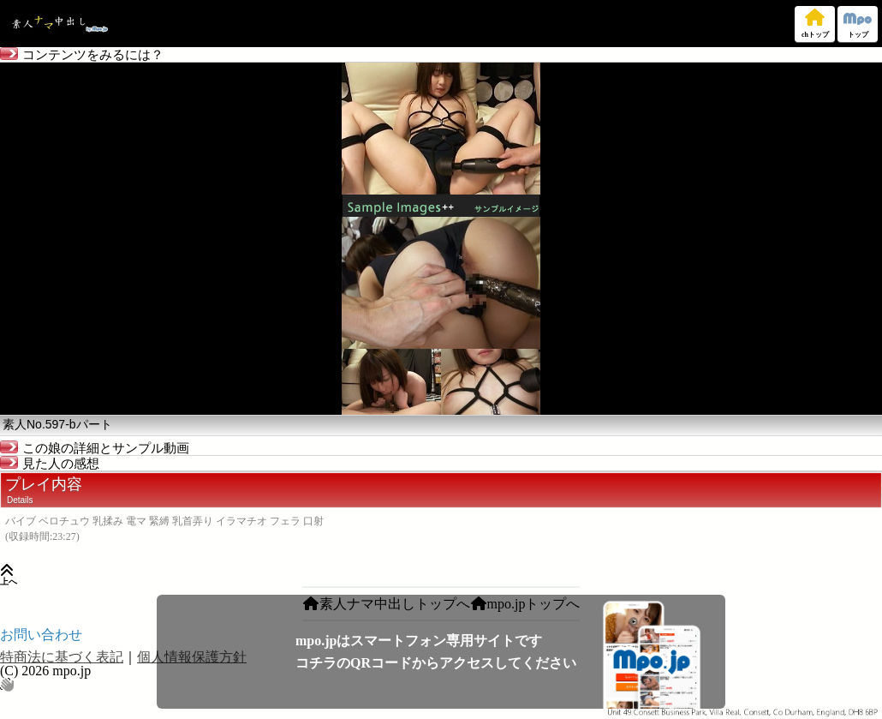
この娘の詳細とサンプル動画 (94, 448)
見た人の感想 (49, 463)
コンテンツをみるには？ (82, 55)
